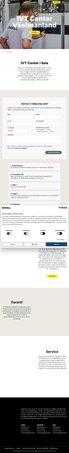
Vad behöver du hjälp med (42, 127)
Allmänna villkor (42, 448)
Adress (38, 114)
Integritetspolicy (9, 448)
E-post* (9, 121)
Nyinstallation (41, 129)
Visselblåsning (53, 448)
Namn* (9, 114)
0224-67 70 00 (25, 431)
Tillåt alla (56, 244)
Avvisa (12, 244)
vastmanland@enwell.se (28, 433)
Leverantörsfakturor (28, 448)
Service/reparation (42, 131)
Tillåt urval (34, 244)
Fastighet (33, 2)
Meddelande (10, 135)
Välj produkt (10, 128)
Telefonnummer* (40, 121)
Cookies (17, 448)
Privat (25, 2)
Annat (52, 131)
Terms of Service (49, 451)
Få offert (56, 2)
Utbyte (49, 129)
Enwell (3, 52)
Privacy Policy (40, 451)
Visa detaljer (60, 239)
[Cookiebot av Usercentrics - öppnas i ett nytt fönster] (60, 208)
